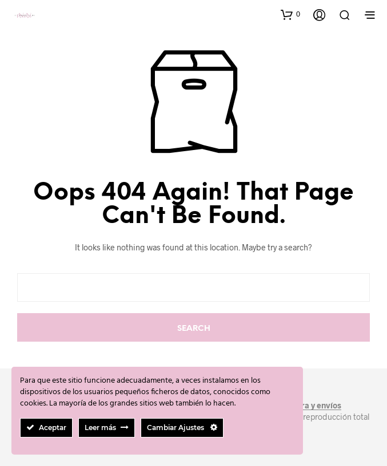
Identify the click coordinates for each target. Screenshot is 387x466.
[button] (290, 14)
